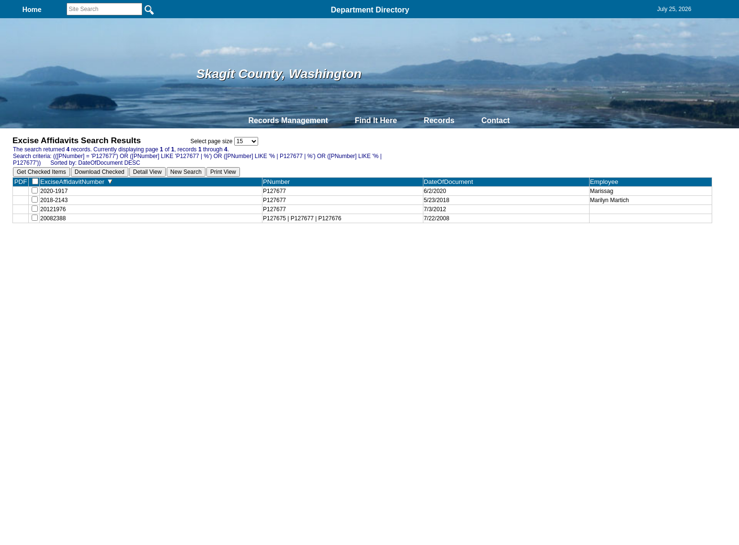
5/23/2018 (436, 202)
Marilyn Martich (609, 202)
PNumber (278, 181)
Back (239, 250)
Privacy (365, 250)
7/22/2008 (436, 223)
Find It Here (376, 120)
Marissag (602, 191)
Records (439, 120)
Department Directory (370, 10)
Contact (495, 120)
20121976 (53, 212)
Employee (606, 181)
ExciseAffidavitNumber (76, 181)
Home (276, 250)
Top (210, 250)
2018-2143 (54, 202)
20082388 (53, 223)
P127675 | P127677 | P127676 (302, 223)
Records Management (288, 120)
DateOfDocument (450, 181)
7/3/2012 (435, 212)
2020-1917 (54, 191)
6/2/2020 (435, 191)
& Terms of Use (401, 250)
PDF (20, 181)
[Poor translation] (35, 407)
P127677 (274, 191)
